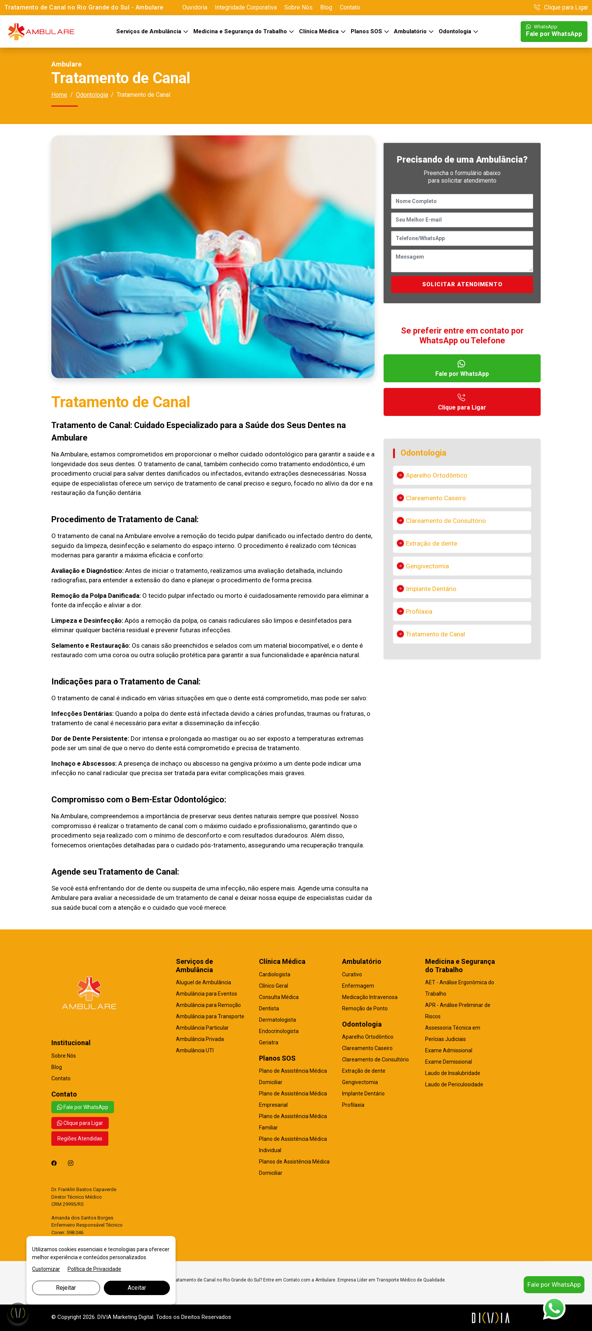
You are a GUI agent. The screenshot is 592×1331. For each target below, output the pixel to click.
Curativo (352, 974)
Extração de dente (431, 543)
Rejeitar (66, 1287)
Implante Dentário (431, 589)
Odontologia (456, 31)
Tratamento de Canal (435, 634)
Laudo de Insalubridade (452, 1073)
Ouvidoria (194, 7)
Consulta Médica (279, 997)
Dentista (269, 1008)
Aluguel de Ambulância (203, 982)
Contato (350, 7)
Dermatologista (277, 1020)
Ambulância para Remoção (208, 1005)
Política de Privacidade (94, 1269)
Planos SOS (367, 31)
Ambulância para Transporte (210, 1016)
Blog (326, 7)
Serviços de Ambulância (149, 31)
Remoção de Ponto (365, 1008)
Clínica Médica (319, 31)
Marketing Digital (133, 1317)
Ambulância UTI (195, 1050)
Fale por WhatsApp (554, 31)
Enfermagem (358, 986)
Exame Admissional (448, 1050)
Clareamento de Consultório (446, 520)
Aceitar (137, 1287)
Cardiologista (274, 974)
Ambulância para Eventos (206, 994)
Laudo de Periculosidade (454, 1084)
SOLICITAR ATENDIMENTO (462, 284)
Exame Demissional (448, 1062)
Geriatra (268, 1042)
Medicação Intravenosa (370, 997)
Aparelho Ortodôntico (436, 475)
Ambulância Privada (200, 1039)
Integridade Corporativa (246, 7)
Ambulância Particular (202, 1028)
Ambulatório (411, 31)
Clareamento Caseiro (436, 498)
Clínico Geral (273, 986)
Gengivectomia (427, 566)
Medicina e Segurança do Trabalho (240, 31)
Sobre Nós (298, 7)
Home (59, 94)
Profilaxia (419, 611)
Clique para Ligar (561, 7)
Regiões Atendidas (79, 1139)
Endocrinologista (279, 1031)
